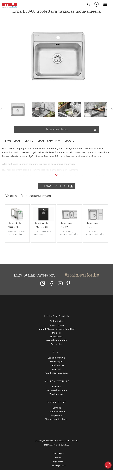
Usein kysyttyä (56, 365)
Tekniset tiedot (33, 140)
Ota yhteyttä (58, 453)
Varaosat (56, 369)
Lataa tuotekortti (58, 186)
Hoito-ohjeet (56, 361)
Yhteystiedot (56, 336)
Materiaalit (56, 402)
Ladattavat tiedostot (61, 140)
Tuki (56, 352)
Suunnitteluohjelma (56, 390)
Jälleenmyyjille (56, 381)
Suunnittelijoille (56, 411)
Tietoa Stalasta (56, 315)
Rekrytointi (56, 344)
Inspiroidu (56, 415)
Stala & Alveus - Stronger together (57, 328)
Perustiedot (12, 140)
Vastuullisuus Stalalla (56, 340)
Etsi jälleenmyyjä (56, 357)
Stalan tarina (56, 321)
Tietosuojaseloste (58, 466)
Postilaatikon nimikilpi (56, 373)
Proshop (56, 386)
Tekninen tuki (56, 394)
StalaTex (56, 332)
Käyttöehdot (58, 461)
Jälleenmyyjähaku (71, 129)
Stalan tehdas (56, 325)
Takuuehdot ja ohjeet (56, 419)
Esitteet (56, 407)
